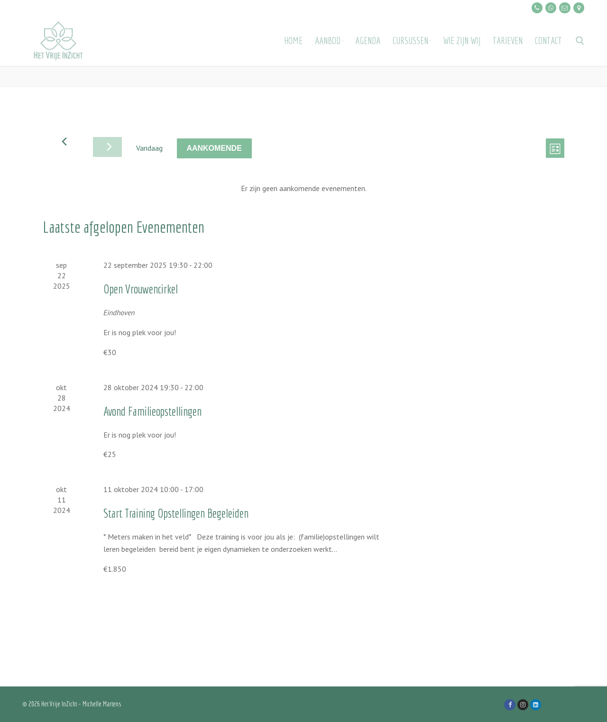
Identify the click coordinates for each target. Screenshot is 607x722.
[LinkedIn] (535, 704)
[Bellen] (537, 7)
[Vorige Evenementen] (64, 141)
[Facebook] (509, 704)
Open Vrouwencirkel (140, 289)
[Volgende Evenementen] (107, 147)
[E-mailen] (564, 7)
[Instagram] (522, 704)
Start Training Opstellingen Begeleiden (175, 513)
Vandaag (149, 148)
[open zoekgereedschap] (580, 41)
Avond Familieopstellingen (152, 411)
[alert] (303, 188)
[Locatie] (578, 7)
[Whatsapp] (550, 7)
